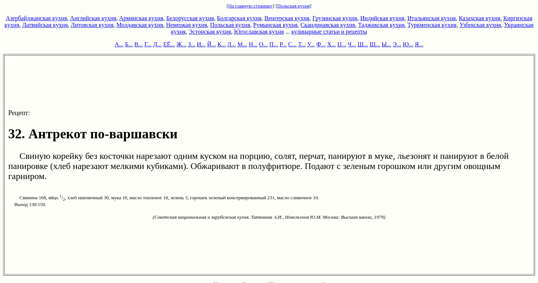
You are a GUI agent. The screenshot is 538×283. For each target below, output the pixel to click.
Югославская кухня (259, 31)
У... (311, 44)
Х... (331, 44)
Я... (419, 44)
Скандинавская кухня (327, 25)
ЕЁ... (169, 44)
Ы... (386, 44)
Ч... (352, 44)
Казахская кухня (479, 18)
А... (119, 44)
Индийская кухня (382, 18)
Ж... (181, 44)
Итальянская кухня (431, 18)
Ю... (408, 44)
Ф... (321, 44)
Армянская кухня (141, 18)
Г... (148, 44)
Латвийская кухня (45, 25)
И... (201, 44)
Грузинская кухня (334, 18)
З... (191, 44)
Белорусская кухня (190, 18)
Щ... (375, 44)
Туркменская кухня (432, 25)
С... (292, 44)
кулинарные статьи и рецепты (329, 31)
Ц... (341, 44)
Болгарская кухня (239, 18)
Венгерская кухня (287, 18)
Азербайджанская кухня (36, 18)
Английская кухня (93, 18)
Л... (232, 44)
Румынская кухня (275, 25)
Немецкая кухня (186, 25)
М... (242, 44)
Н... (253, 44)
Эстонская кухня (210, 31)
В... (138, 44)
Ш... (363, 44)
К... (221, 44)
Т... (302, 44)
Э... (397, 44)
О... (263, 44)
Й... (211, 44)
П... (273, 44)
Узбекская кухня (480, 25)
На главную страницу (250, 6)
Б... (129, 44)
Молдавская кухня (140, 25)
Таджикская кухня (381, 25)
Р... (283, 44)
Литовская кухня (92, 25)
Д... (157, 44)
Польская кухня (293, 6)
